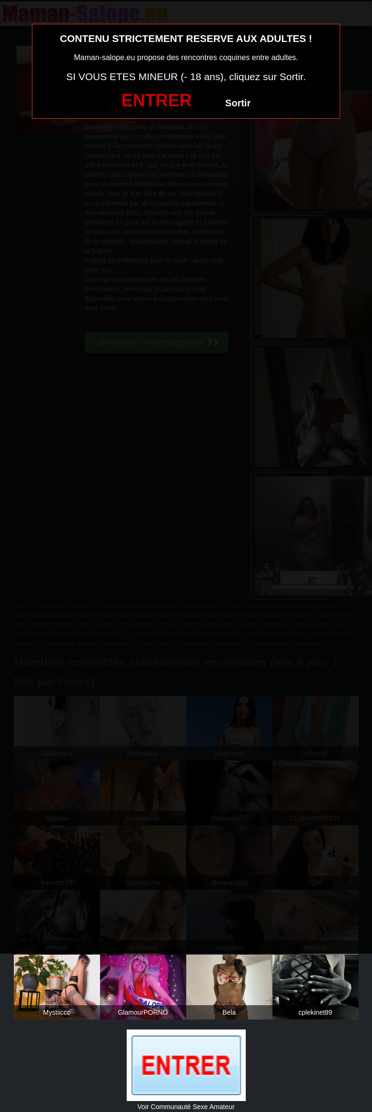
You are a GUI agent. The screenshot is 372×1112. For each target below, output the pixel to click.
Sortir (238, 103)
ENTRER (156, 100)
